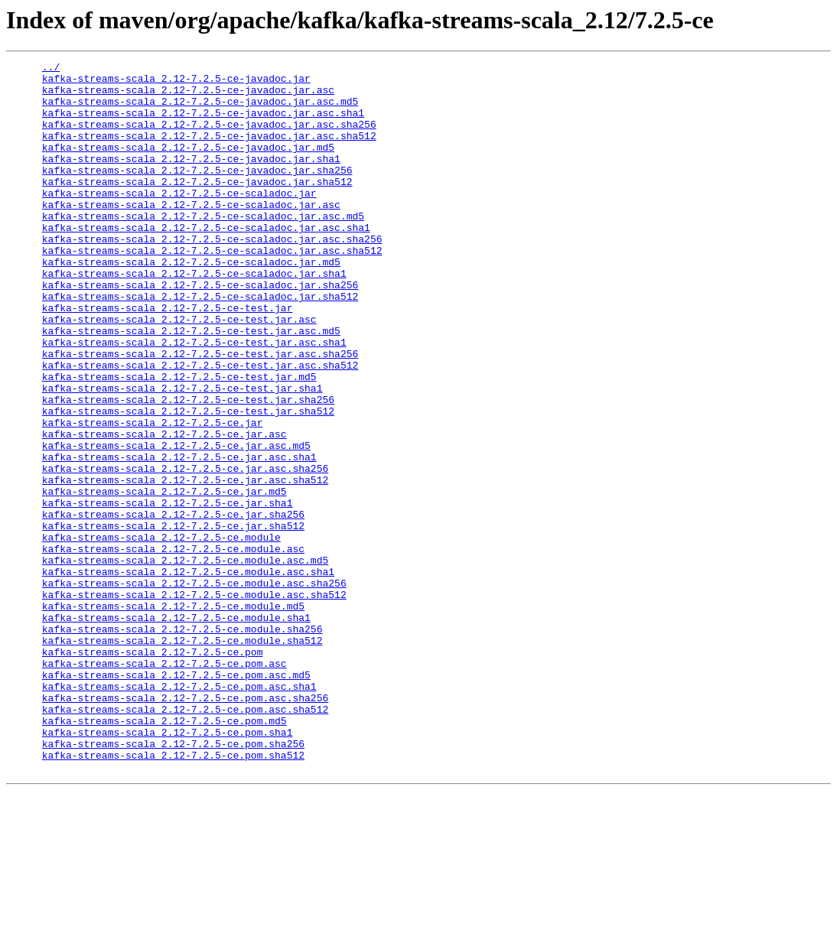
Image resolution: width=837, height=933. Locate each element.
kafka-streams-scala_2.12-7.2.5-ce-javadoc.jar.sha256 (197, 193)
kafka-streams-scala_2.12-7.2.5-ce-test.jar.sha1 (182, 454)
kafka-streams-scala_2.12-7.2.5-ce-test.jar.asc (179, 372)
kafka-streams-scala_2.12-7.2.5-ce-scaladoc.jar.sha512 (200, 344)
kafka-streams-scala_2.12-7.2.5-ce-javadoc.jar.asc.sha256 (209, 138)
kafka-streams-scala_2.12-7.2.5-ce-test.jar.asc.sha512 (200, 427)
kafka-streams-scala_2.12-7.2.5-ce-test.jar (167, 358)
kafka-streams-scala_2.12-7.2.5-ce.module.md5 (173, 716)
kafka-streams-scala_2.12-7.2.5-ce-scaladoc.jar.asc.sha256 (212, 275)
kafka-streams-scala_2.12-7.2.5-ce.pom (152, 771)
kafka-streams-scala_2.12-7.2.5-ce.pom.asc (164, 785)
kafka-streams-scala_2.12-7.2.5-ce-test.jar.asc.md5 (191, 385)
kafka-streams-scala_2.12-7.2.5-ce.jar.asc (164, 509)
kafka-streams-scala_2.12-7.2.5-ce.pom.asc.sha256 (185, 826)
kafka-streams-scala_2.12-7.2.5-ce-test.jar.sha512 (188, 482)
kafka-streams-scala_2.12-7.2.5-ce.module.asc (173, 647)
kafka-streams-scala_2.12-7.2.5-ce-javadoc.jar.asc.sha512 (209, 151)
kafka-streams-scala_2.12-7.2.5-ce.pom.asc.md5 (176, 798)
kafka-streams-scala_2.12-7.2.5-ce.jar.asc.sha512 (185, 564)
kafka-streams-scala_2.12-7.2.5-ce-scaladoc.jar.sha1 (194, 316)
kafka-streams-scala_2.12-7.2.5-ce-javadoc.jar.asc (188, 96)
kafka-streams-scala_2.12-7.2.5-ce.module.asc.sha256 (194, 688)
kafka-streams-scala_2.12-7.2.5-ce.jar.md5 (164, 578)
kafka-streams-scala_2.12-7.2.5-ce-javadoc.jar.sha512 (197, 206)
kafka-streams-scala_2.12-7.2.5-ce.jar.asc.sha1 (179, 537)
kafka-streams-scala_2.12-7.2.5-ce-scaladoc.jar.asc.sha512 (212, 289)
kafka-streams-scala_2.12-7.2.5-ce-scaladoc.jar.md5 (191, 303)
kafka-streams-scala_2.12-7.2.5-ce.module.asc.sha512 (194, 702)
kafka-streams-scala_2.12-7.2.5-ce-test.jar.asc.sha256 (200, 413)
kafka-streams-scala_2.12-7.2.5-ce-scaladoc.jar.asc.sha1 (206, 261)
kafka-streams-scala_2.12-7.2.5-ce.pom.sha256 (173, 881)
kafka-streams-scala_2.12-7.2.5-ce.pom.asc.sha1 (179, 812)
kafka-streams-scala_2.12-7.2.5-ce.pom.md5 (164, 853)
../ (51, 69)
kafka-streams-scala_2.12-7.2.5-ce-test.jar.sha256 (188, 468)
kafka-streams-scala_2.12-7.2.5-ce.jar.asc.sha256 (185, 551)
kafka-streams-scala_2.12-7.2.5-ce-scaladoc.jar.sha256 (200, 330)
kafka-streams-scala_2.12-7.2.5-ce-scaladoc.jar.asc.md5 (203, 248)
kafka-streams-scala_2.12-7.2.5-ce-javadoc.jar (176, 82)
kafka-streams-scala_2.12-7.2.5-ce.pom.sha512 (173, 895)
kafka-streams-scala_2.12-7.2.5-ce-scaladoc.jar (179, 220)
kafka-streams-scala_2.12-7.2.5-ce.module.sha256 (182, 743)
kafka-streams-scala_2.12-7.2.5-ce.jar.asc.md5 (176, 523)
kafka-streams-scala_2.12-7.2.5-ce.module (161, 633)
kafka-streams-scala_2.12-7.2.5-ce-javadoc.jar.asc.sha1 (203, 124)
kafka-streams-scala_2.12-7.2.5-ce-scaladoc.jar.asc (191, 234)
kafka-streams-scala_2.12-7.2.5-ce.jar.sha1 (167, 592)
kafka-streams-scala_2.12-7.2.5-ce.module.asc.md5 (185, 661)
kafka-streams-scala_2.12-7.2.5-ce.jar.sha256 (173, 606)
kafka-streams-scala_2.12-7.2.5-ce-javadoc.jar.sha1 (191, 179)
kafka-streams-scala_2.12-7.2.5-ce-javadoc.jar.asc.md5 (200, 110)
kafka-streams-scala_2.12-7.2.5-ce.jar (152, 495)
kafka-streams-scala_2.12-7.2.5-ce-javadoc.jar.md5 (188, 165)
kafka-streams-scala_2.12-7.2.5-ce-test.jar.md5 (179, 440)
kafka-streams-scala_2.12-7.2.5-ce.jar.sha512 (173, 619)
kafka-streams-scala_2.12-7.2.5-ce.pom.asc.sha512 (185, 840)
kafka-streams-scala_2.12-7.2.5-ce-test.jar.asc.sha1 (194, 399)
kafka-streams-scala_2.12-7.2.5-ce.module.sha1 (176, 729)
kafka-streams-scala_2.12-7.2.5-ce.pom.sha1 (167, 867)
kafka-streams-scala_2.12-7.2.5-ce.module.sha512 (182, 757)
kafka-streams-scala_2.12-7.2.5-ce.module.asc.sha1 (188, 674)
